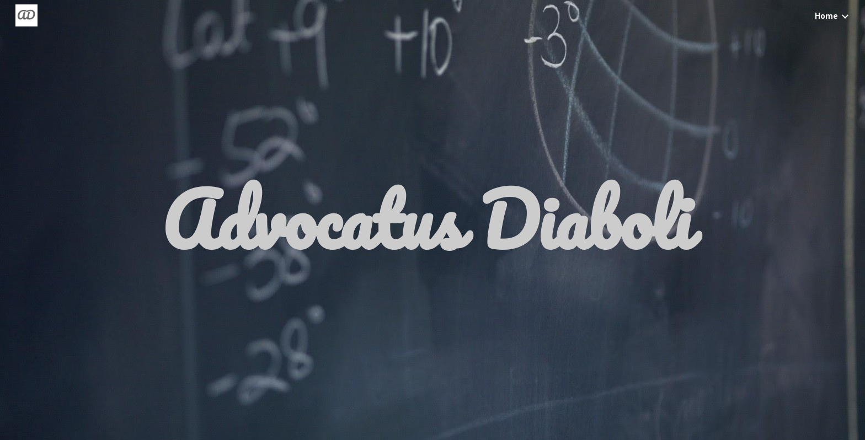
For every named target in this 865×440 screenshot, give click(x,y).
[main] (432, 220)
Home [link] (826, 15)
